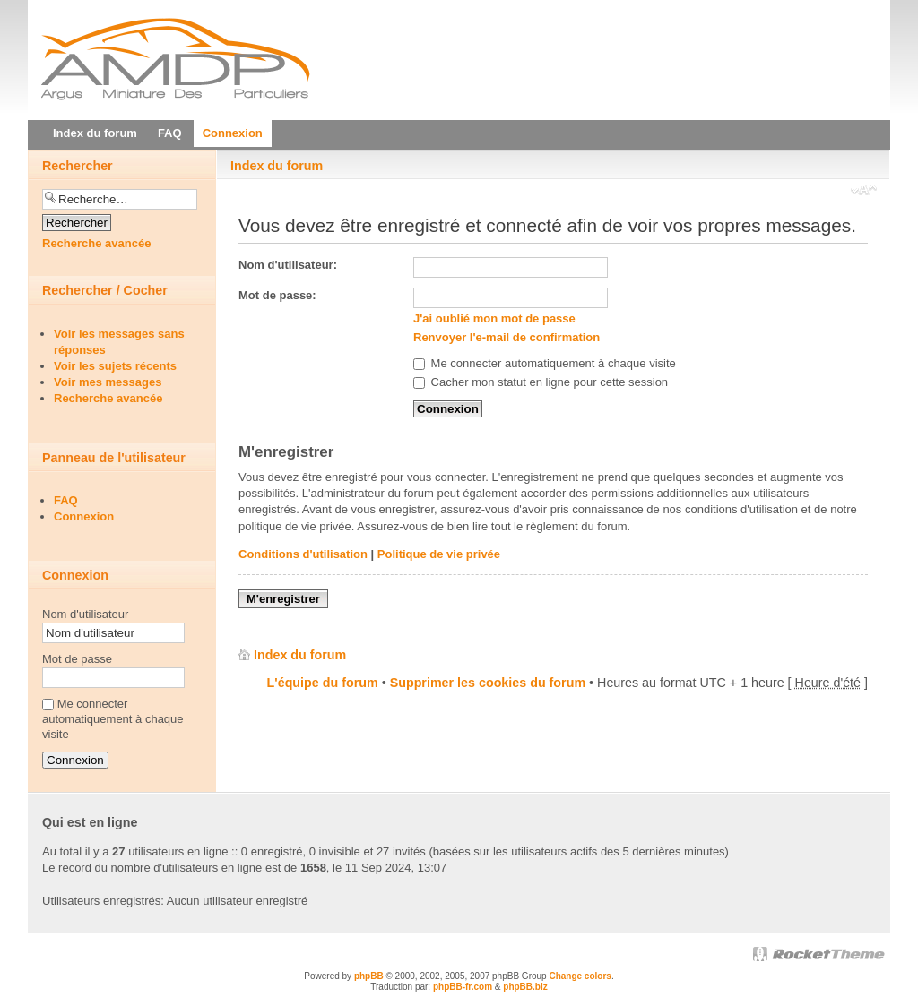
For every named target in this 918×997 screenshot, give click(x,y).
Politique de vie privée (438, 554)
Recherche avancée (96, 243)
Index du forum (276, 166)
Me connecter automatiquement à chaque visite (544, 363)
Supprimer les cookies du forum (487, 682)
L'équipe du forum (322, 682)
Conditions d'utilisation (303, 554)
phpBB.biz (525, 987)
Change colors (580, 976)
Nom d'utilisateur (85, 614)
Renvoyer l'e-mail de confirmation (506, 337)
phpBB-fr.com (462, 987)
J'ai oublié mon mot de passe (494, 318)
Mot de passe (77, 659)
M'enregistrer (283, 599)
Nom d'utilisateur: (287, 264)
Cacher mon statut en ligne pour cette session (540, 382)
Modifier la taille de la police (864, 192)
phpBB (369, 976)
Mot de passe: (277, 295)
